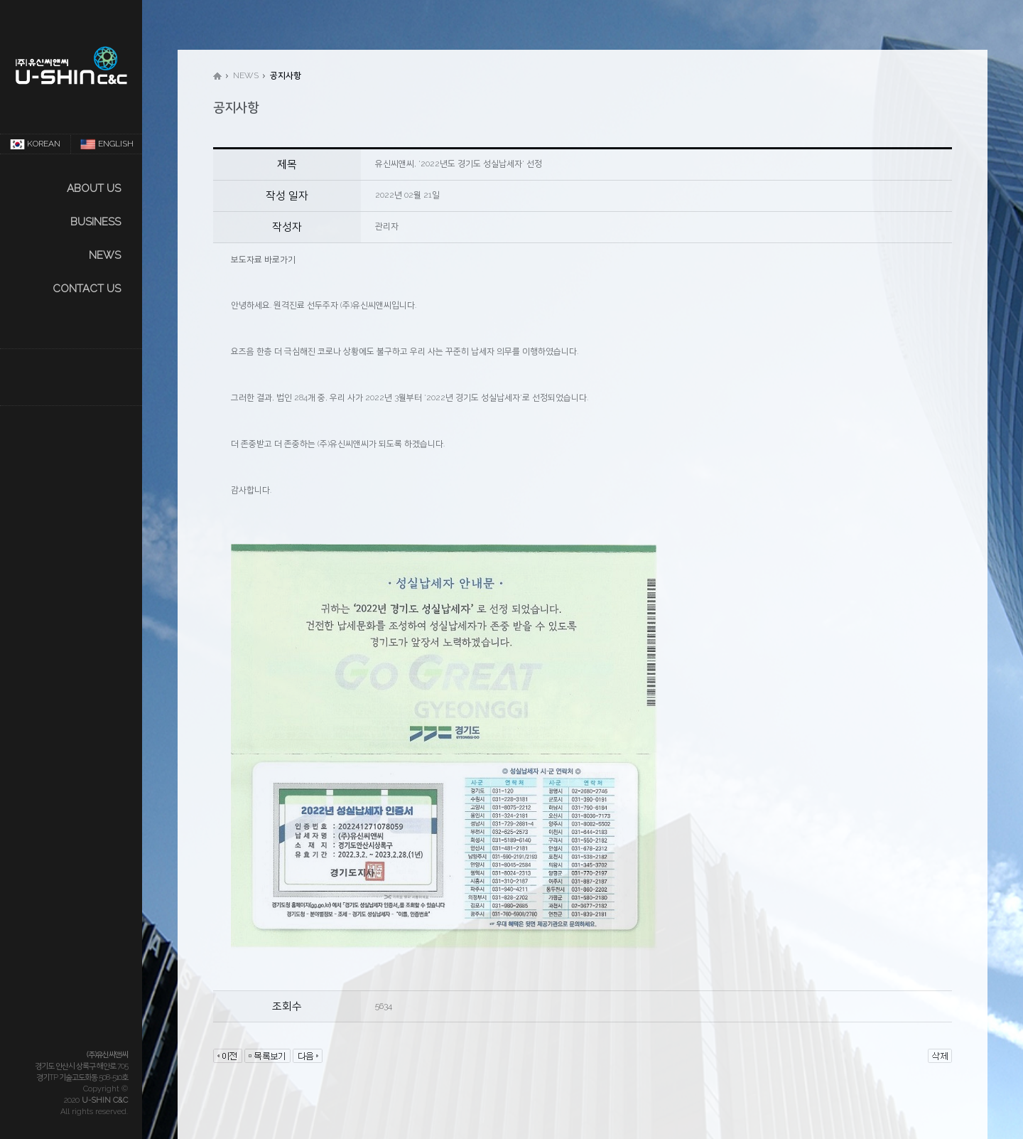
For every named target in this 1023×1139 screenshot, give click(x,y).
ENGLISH (107, 144)
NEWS (105, 255)
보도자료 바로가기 (263, 259)
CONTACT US (87, 288)
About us (94, 188)
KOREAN (35, 144)
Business (95, 221)
